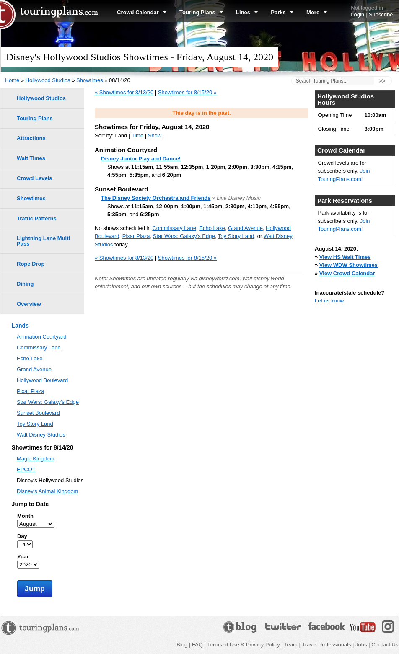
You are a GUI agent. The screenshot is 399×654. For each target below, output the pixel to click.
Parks (282, 12)
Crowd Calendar (141, 12)
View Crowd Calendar (347, 273)
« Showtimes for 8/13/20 (124, 92)
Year (22, 556)
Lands (20, 325)
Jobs (361, 644)
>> (381, 81)
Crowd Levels (34, 178)
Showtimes (89, 80)
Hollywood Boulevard (42, 380)
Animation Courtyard (42, 336)
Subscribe (381, 14)
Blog (181, 644)
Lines (247, 12)
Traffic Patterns (37, 218)
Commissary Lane (174, 228)
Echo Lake (212, 228)
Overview (29, 304)
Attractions (31, 138)
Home (12, 80)
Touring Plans (201, 12)
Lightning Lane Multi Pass (43, 241)
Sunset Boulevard (38, 413)
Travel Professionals (326, 644)
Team (291, 644)
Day (22, 536)
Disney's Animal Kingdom (47, 491)
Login (357, 14)
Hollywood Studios (48, 80)
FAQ (197, 644)
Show (155, 135)
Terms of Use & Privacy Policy (243, 644)
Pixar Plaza (136, 236)
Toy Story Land (236, 236)
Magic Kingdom (35, 458)
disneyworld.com (219, 278)
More (316, 12)
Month (25, 516)
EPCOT (26, 469)
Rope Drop (30, 264)
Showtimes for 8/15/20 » (187, 92)
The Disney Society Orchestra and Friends (156, 198)
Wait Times (31, 158)
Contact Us (384, 644)
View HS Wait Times (345, 257)
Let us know (329, 300)
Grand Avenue (245, 228)
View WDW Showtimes (348, 265)
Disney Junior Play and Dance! (141, 158)
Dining (25, 284)
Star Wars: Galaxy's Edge (184, 236)
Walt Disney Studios (41, 435)
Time (137, 135)
